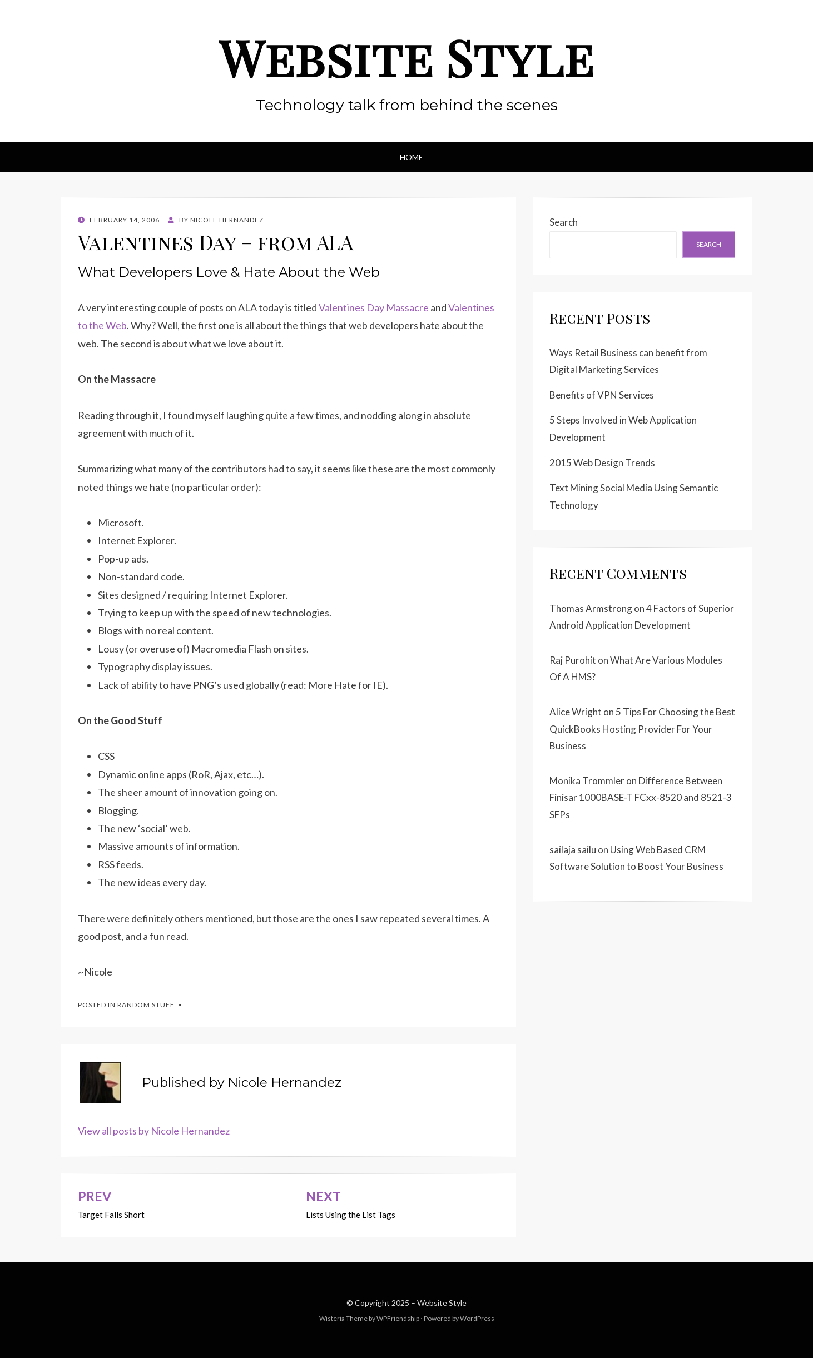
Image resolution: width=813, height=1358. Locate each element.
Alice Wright (575, 712)
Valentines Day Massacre (374, 307)
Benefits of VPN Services (601, 395)
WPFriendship (397, 1318)
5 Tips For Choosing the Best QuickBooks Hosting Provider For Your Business (642, 729)
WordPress (477, 1318)
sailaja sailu (572, 849)
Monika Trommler (586, 781)
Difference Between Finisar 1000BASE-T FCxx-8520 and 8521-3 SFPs (640, 797)
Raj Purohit (572, 660)
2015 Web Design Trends (602, 463)
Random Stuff (146, 1005)
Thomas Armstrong (590, 608)
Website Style (406, 57)
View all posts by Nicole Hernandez (154, 1131)
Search (563, 222)
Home (411, 157)
